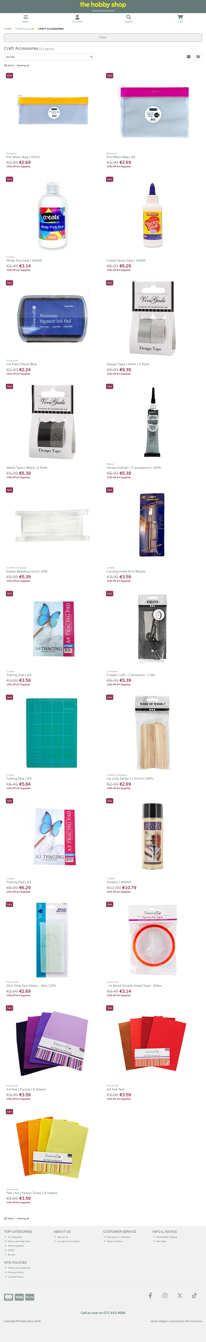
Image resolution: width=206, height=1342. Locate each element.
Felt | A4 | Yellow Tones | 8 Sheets (31, 1193)
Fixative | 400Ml (119, 882)
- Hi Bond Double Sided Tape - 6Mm (134, 986)
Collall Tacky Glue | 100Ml (126, 261)
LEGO (10, 1250)
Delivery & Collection (117, 1237)
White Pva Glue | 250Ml (24, 261)
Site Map (159, 1241)
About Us (61, 1237)
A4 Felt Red (115, 1089)
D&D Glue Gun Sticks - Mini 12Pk (31, 986)
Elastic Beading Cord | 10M (27, 571)
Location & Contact (67, 1241)
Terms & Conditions (18, 1268)
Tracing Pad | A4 (18, 675)
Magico (163, 1321)
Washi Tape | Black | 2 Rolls (26, 468)
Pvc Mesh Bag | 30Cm (23, 157)
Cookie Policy (14, 1276)
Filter (103, 37)
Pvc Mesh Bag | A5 (121, 157)
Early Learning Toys (17, 1241)
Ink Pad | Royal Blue (21, 364)
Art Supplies (13, 1237)
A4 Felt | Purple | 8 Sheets (26, 1089)
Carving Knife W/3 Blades (126, 571)
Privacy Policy (14, 1272)
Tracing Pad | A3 (18, 882)
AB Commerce (193, 1321)
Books (10, 1254)
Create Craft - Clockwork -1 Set (131, 675)
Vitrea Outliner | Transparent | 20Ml (134, 468)
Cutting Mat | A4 (18, 779)
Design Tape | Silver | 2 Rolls (128, 364)
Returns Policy (113, 1241)
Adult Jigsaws (14, 1245)
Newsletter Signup (165, 1237)
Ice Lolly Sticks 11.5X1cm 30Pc (130, 779)
